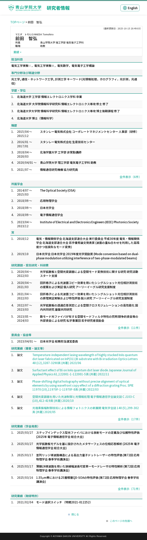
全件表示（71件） (129, 489)
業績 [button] (16, 52)
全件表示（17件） (129, 419)
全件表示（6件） (130, 177)
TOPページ (17, 22)
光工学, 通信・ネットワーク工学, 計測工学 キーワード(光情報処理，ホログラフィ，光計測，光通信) (74, 81)
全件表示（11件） (129, 328)
